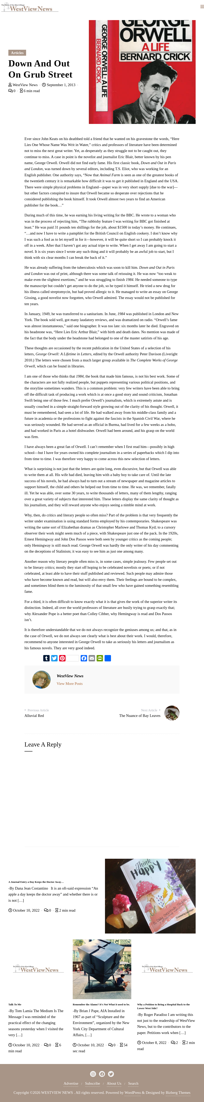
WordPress (133, 1092)
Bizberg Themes (178, 1092)
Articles (17, 53)
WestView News (23, 85)
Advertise (71, 1083)
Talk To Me (14, 1004)
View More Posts (70, 683)
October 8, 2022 (152, 1043)
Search (133, 1083)
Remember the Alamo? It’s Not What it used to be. (101, 1004)
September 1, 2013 (59, 85)
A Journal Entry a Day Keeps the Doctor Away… (36, 881)
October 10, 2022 (24, 910)
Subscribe (92, 1083)
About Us (114, 1083)
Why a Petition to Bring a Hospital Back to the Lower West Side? (163, 1006)
